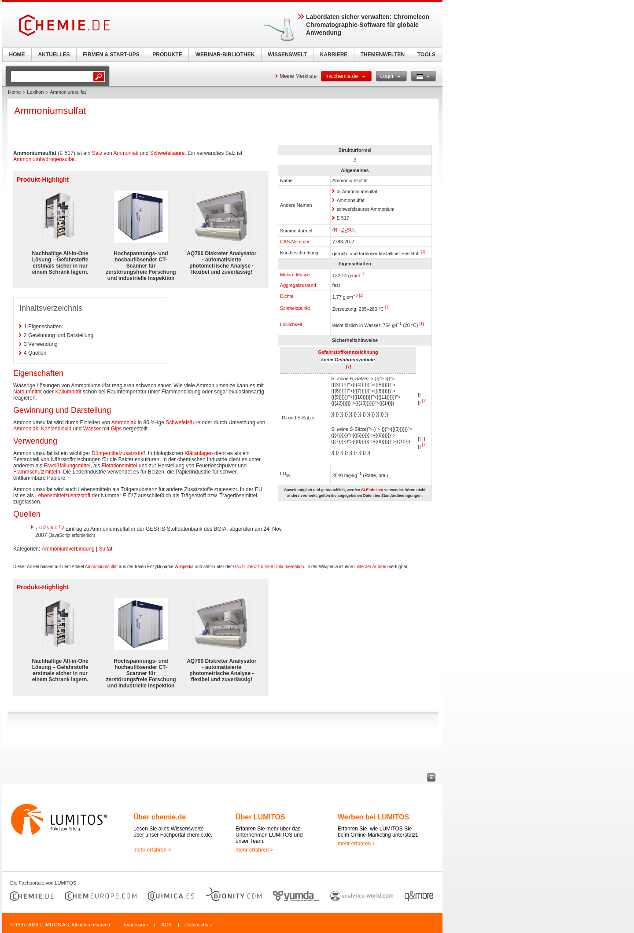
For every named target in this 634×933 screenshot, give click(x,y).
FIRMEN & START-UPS (111, 54)
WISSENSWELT (287, 54)
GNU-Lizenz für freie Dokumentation (268, 566)
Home (14, 92)
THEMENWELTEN (383, 54)
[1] (423, 252)
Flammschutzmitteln (36, 472)
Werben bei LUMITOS (373, 817)
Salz (97, 153)
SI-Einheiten (372, 490)
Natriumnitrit (27, 392)
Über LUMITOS (260, 817)
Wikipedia (183, 566)
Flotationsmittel (119, 466)
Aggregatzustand (298, 285)
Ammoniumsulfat (101, 566)
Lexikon (35, 92)
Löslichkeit (291, 324)
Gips (116, 429)
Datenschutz (198, 924)
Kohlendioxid (56, 429)
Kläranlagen (198, 453)
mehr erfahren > (152, 850)
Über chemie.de (159, 817)
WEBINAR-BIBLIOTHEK (225, 54)
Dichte (287, 296)
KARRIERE (334, 54)
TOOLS (426, 54)
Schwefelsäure (167, 153)
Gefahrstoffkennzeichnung (348, 352)
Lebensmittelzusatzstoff (62, 495)
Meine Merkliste (298, 76)
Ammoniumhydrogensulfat (43, 159)
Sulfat (106, 549)
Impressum (135, 924)
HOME (17, 54)
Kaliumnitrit (68, 392)
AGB (167, 924)
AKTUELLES (54, 54)
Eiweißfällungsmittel (67, 466)
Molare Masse (295, 274)
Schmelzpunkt (295, 308)
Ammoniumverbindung (68, 549)
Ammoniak (125, 153)
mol (356, 275)
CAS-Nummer (295, 241)
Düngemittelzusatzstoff (118, 453)
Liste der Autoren (371, 566)
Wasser (92, 429)
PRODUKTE (167, 54)
